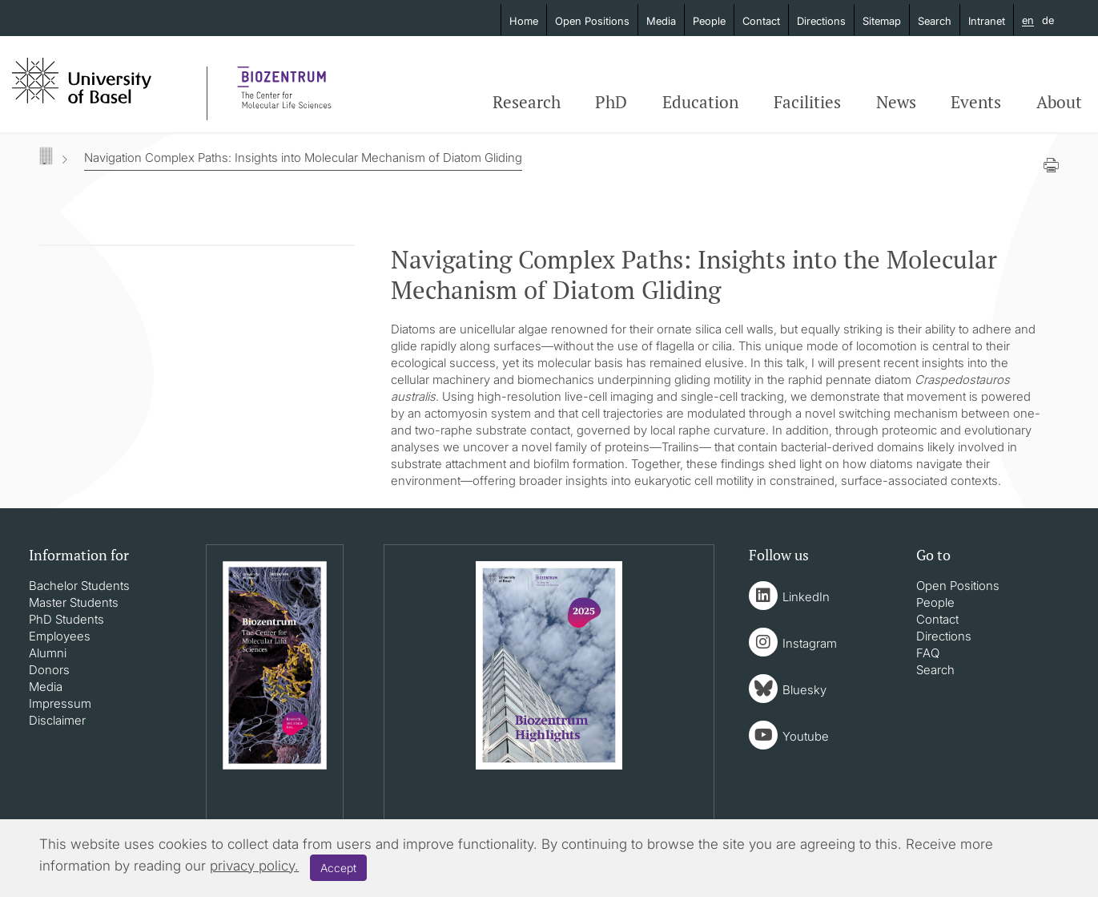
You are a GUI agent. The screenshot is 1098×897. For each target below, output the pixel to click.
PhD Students (66, 619)
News (896, 101)
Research (527, 101)
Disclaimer (57, 720)
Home (523, 20)
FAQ (927, 653)
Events (976, 101)
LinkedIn (806, 596)
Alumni (47, 653)
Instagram (809, 643)
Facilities (807, 101)
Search (934, 20)
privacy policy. (254, 866)
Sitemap (882, 20)
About (1059, 101)
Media (661, 20)
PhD (611, 101)
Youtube (805, 736)
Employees (59, 636)
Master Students (74, 602)
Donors (49, 669)
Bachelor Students (79, 585)
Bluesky (804, 689)
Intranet (986, 20)
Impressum (60, 703)
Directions (821, 20)
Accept (338, 868)
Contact (761, 20)
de (1048, 20)
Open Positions (592, 20)
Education (700, 101)
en (1028, 20)
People (709, 20)
